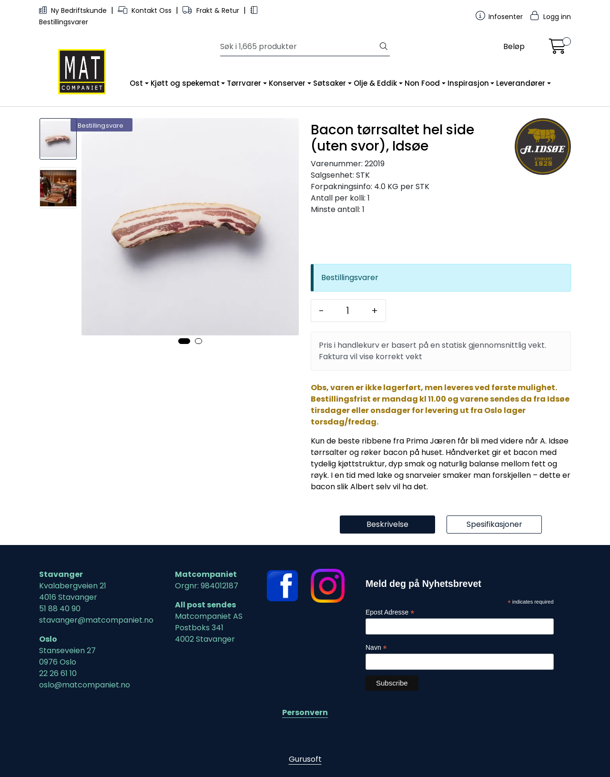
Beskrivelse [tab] (387, 524)
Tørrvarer (244, 83)
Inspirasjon (468, 83)
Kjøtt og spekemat (185, 83)
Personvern (305, 712)
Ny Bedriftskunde (74, 10)
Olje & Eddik (375, 83)
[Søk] (299, 46)
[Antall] (347, 310)
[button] (184, 341)
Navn (376, 647)
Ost (136, 83)
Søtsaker (329, 83)
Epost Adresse (390, 612)
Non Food (422, 83)
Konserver (287, 83)
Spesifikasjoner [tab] (494, 524)
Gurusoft (305, 759)
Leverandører (520, 83)
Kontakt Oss (145, 10)
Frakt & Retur (212, 10)
